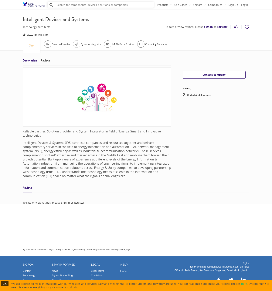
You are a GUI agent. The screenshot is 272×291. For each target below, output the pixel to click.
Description (30, 60)
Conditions (97, 275)
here (244, 284)
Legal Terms (97, 270)
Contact (27, 270)
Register (222, 27)
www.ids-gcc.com (36, 35)
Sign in (208, 27)
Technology (29, 275)
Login (244, 5)
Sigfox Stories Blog (62, 275)
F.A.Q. (123, 270)
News (55, 270)
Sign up (233, 5)
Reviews (45, 60)
